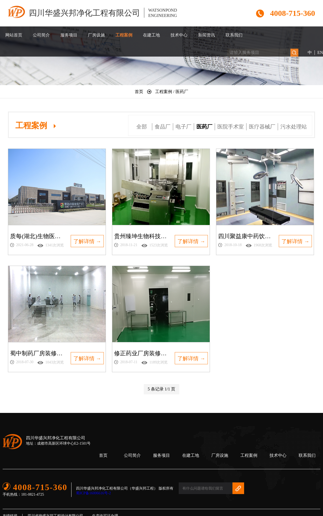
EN (320, 52)
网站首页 (13, 35)
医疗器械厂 (262, 127)
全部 (141, 127)
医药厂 (204, 127)
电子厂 (183, 127)
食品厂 (163, 127)
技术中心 (179, 35)
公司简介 (41, 35)
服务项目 (68, 35)
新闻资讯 (206, 35)
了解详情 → (87, 241)
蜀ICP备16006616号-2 (93, 493)
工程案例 (123, 35)
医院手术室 (230, 127)
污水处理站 (293, 127)
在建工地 (151, 35)
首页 (103, 455)
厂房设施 (96, 35)
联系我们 (234, 35)
